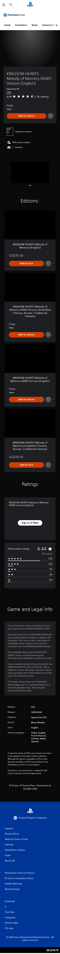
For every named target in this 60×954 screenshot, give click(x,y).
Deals (35, 25)
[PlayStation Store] (15, 14)
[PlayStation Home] (30, 4)
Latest (7, 25)
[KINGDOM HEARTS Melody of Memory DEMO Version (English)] (30, 172)
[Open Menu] (3, 5)
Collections (21, 25)
